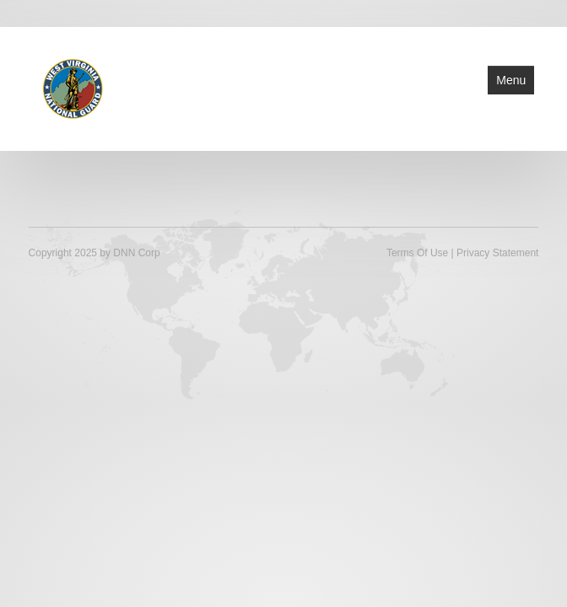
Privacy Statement (497, 253)
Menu (511, 80)
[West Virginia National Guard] (73, 87)
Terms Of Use (417, 253)
